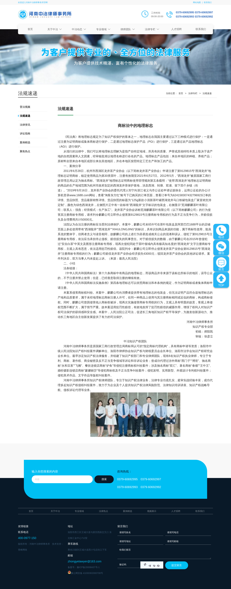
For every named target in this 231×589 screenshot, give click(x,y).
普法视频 (25, 106)
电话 (221, 232)
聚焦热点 (25, 151)
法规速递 (207, 93)
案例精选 (25, 142)
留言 (221, 264)
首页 (30, 29)
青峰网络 (22, 549)
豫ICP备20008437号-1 (88, 567)
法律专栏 (152, 29)
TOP (221, 280)
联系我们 (208, 2)
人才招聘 (176, 29)
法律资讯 (25, 124)
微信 (221, 248)
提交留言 (176, 565)
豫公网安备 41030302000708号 (85, 572)
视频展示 (151, 511)
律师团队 (128, 29)
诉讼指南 (25, 133)
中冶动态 (79, 29)
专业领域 (103, 29)
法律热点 (103, 511)
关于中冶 (54, 29)
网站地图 (197, 2)
